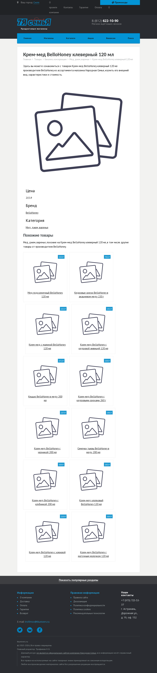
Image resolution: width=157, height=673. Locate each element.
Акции (91, 38)
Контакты (68, 7)
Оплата (98, 7)
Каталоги (70, 38)
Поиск (131, 38)
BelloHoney (32, 212)
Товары (38, 59)
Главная (27, 38)
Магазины (49, 38)
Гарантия (83, 7)
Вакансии (110, 38)
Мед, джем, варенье (79, 59)
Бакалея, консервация (56, 59)
